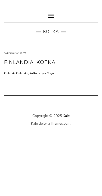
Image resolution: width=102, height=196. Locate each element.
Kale (66, 116)
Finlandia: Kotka (29, 62)
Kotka (33, 73)
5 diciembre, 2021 (15, 53)
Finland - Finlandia (16, 73)
